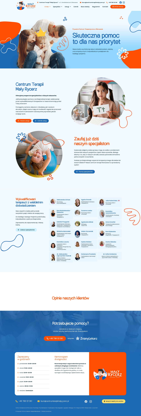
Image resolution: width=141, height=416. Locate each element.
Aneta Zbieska (111, 242)
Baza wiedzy (85, 7)
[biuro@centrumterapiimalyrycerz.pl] (38, 401)
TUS (75, 408)
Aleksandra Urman (63, 200)
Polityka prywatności (46, 411)
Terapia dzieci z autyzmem (91, 408)
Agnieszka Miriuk (87, 222)
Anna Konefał (110, 222)
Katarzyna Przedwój (88, 254)
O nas (47, 7)
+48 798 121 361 (25, 401)
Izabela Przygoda (63, 222)
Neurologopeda (59, 408)
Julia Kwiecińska (113, 200)
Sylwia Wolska (86, 242)
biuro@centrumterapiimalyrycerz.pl (55, 401)
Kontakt (105, 7)
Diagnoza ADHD (80, 408)
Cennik (75, 7)
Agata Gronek (86, 200)
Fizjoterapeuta (51, 408)
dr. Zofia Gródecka (110, 254)
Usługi (68, 7)
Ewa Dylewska (111, 231)
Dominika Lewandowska (111, 212)
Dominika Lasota (63, 242)
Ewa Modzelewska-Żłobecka (63, 211)
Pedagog (71, 408)
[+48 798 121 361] (17, 401)
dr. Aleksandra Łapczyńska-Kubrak (64, 255)
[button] (47, 6)
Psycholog (35, 408)
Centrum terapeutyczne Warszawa (24, 408)
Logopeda (65, 408)
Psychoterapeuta (43, 408)
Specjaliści (57, 7)
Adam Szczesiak (87, 231)
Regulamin (96, 7)
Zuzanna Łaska (86, 211)
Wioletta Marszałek (63, 231)
